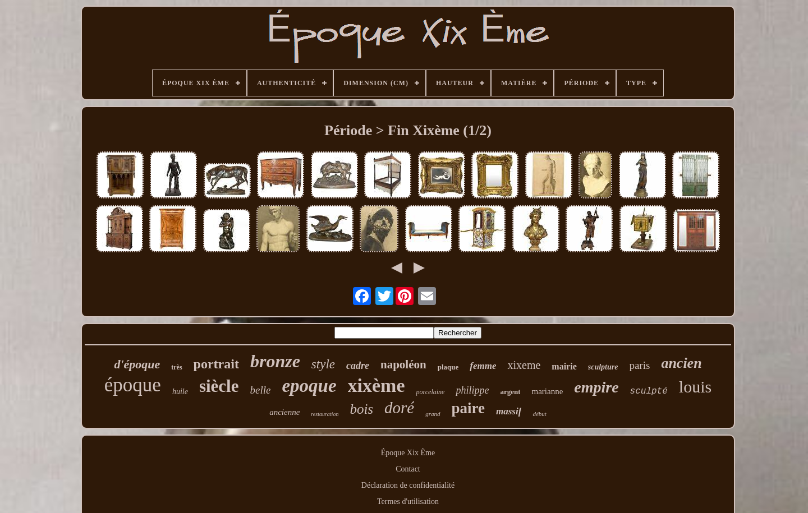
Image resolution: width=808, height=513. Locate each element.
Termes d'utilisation (408, 501)
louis (695, 386)
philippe (472, 390)
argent (510, 391)
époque (132, 385)
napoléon (403, 364)
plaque (448, 367)
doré (399, 408)
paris (639, 365)
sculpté (649, 391)
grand (432, 413)
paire (468, 408)
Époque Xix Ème (408, 453)
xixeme (523, 365)
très (176, 367)
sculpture (603, 367)
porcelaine (430, 392)
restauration (324, 414)
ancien (681, 363)
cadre (357, 365)
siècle (219, 386)
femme (483, 366)
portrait (216, 364)
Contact (408, 469)
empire (596, 387)
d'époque (137, 364)
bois (361, 409)
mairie (564, 366)
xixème (376, 385)
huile (180, 391)
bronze (275, 361)
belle (260, 390)
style (323, 364)
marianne (547, 391)
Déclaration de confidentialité (407, 485)
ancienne (284, 412)
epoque (309, 386)
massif (508, 411)
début (539, 413)
